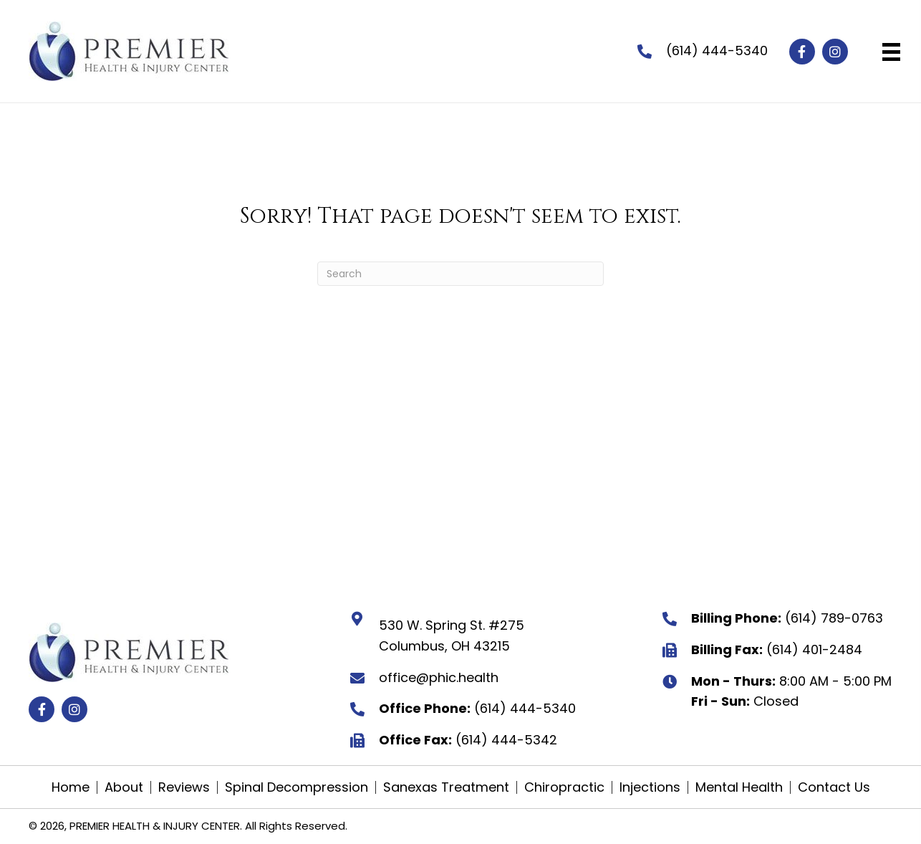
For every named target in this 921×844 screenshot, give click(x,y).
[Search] (460, 274)
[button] (802, 51)
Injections (649, 787)
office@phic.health (438, 677)
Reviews (184, 787)
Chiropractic (564, 787)
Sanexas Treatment (446, 787)
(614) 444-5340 (717, 50)
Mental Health (739, 787)
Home (71, 787)
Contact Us (834, 787)
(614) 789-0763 (834, 618)
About (124, 787)
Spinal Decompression (296, 787)
